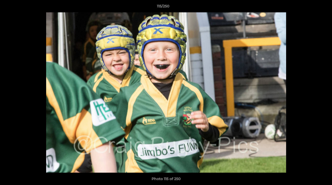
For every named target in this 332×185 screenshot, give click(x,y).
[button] (310, 7)
